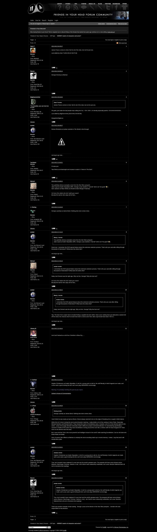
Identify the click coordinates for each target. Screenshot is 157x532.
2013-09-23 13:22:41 (57, 379)
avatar (32, 125)
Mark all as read (122, 23)
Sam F (32, 46)
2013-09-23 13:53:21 (57, 447)
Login (56, 20)
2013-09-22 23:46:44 (57, 328)
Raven (32, 71)
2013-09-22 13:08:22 (57, 181)
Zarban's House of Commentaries (61, 393)
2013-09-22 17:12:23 (57, 232)
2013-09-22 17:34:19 (57, 261)
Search (44, 20)
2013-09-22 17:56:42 (57, 290)
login (112, 40)
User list (37, 20)
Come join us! (111, 32)
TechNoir (33, 162)
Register (50, 20)
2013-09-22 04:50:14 (57, 71)
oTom (34, 405)
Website (32, 122)
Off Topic (52, 36)
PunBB (104, 527)
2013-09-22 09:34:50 (57, 97)
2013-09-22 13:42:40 (57, 207)
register (117, 40)
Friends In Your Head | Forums (39, 36)
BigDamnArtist (35, 97)
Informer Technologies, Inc (121, 527)
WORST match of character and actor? (69, 36)
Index (32, 20)
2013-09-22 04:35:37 (57, 46)
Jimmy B (33, 328)
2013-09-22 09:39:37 (57, 125)
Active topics (101, 23)
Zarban (34, 380)
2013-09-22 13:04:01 (57, 162)
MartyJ (32, 181)
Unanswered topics (111, 23)
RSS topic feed (123, 43)
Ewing (34, 207)
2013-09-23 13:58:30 (57, 478)
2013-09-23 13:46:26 (57, 405)
